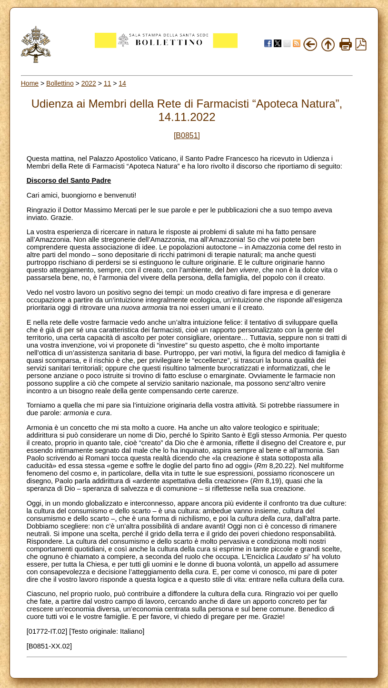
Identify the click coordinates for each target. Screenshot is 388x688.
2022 (88, 83)
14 (122, 83)
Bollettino (60, 83)
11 (107, 83)
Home (30, 83)
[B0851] (187, 135)
